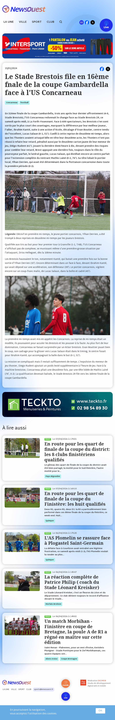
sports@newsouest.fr (43, 689)
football (24, 102)
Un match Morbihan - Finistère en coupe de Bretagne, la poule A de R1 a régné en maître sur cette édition (75, 631)
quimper (50, 521)
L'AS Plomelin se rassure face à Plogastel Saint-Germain (77, 540)
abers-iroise (51, 659)
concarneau (11, 102)
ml (81, 22)
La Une (8, 22)
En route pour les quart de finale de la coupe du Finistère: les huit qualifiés (74, 498)
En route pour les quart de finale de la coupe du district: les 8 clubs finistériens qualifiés (77, 452)
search (62, 22)
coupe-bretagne (69, 659)
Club (50, 22)
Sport (37, 22)
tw (92, 22)
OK (100, 710)
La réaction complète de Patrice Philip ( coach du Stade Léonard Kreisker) (71, 582)
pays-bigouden (53, 476)
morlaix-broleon (53, 604)
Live (103, 22)
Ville (23, 22)
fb (87, 22)
